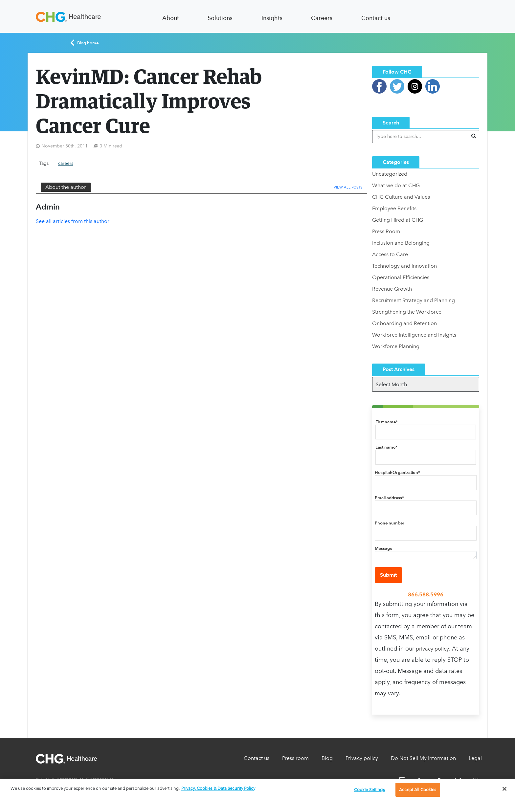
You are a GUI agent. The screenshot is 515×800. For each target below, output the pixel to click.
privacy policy (432, 649)
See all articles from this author (72, 221)
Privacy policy (362, 758)
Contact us (375, 17)
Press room (295, 758)
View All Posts (348, 187)
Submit (388, 575)
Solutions (220, 17)
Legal (475, 758)
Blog (327, 758)
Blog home (84, 42)
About (170, 17)
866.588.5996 (425, 594)
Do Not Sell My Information (423, 758)
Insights (271, 17)
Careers (321, 17)
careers (65, 163)
